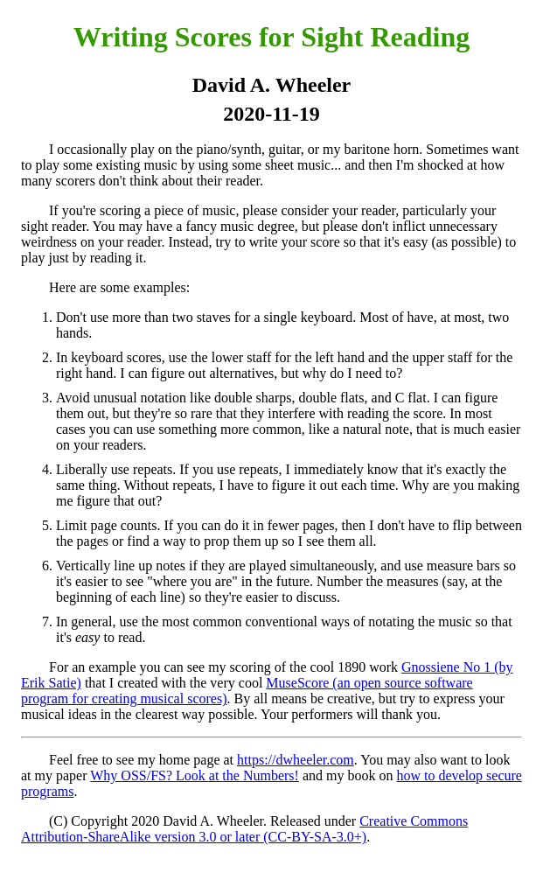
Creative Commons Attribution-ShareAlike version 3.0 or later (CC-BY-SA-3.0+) (244, 829)
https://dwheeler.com (295, 759)
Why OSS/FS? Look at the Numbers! (194, 775)
